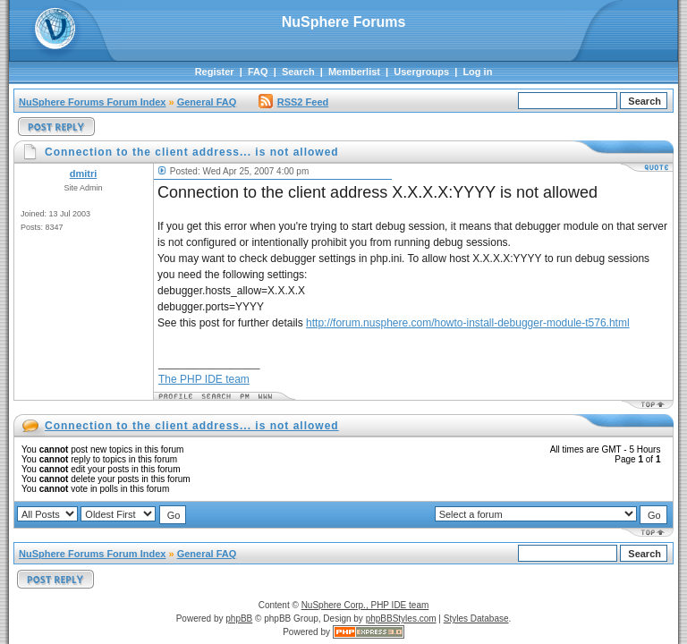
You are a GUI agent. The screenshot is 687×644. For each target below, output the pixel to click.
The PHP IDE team (204, 379)
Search (298, 71)
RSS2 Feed (293, 102)
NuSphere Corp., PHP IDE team (365, 605)
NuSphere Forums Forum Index (92, 102)
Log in (477, 71)
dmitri (84, 173)
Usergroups (421, 71)
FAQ (258, 71)
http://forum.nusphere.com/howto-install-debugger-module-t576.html (468, 323)
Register (214, 71)
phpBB (238, 618)
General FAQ (207, 102)
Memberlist (354, 71)
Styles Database (476, 618)
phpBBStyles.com (401, 618)
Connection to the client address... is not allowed (192, 425)
